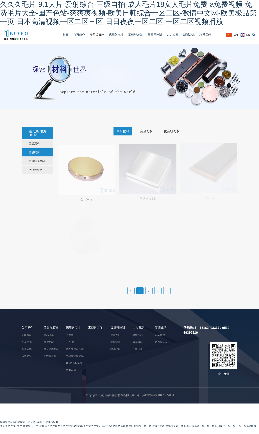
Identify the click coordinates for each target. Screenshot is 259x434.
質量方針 (115, 335)
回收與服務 (35, 169)
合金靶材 (146, 131)
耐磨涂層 (71, 370)
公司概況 (27, 335)
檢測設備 (115, 349)
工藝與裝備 (135, 34)
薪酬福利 (138, 335)
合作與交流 (161, 342)
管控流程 (115, 342)
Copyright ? (92, 395)
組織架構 (27, 349)
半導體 (70, 335)
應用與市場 (116, 34)
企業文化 (27, 342)
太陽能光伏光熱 (75, 356)
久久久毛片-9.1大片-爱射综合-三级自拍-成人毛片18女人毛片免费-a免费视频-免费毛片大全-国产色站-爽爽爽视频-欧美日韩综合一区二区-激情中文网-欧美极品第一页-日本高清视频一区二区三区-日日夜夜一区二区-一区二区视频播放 (128, 12)
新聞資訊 (189, 34)
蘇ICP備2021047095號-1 (158, 395)
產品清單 (34, 143)
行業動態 (160, 335)
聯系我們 (205, 34)
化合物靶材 (172, 131)
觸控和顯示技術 (75, 349)
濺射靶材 (34, 152)
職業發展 (138, 342)
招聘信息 (138, 349)
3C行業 (70, 342)
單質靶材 (122, 131)
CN (232, 35)
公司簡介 (79, 34)
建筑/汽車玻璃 (74, 363)
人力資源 (172, 34)
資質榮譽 (27, 356)
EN (245, 35)
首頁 (66, 34)
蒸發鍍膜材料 (37, 161)
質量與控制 (154, 34)
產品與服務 (97, 34)
